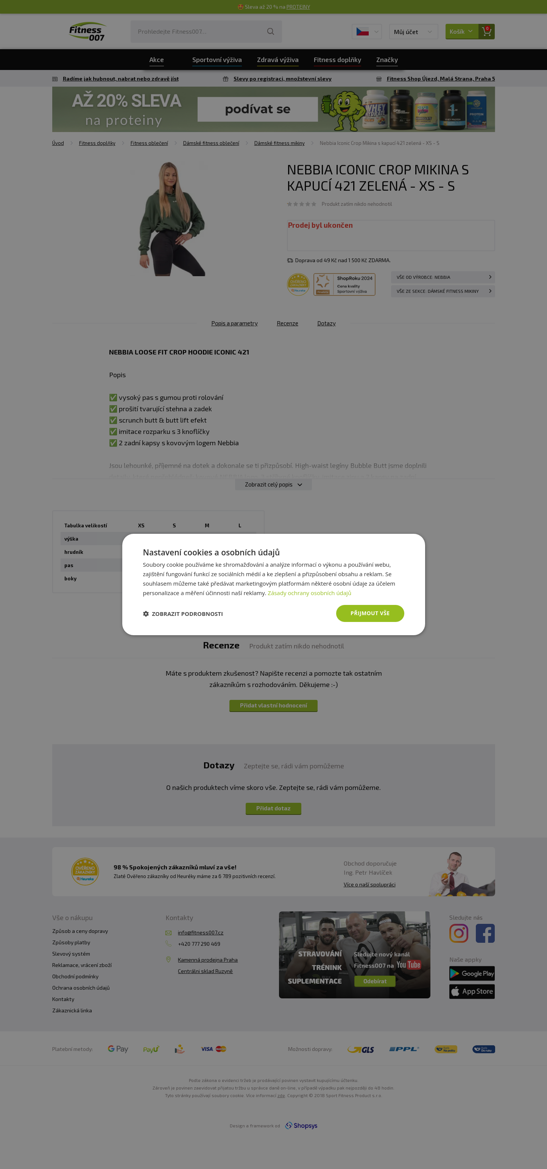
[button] (183, 613)
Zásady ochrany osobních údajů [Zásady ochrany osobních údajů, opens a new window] (309, 593)
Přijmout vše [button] (370, 613)
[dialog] (273, 584)
